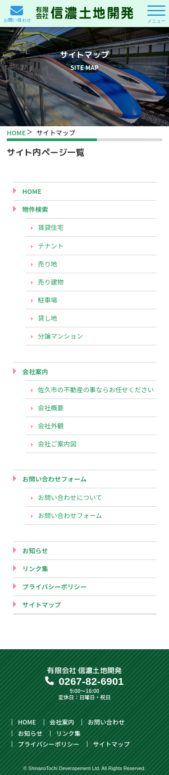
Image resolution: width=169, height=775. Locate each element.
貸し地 (47, 318)
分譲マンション (60, 336)
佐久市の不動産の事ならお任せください (96, 389)
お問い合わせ (106, 722)
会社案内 (35, 371)
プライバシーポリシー (55, 586)
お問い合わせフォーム (55, 479)
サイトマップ (42, 605)
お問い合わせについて (70, 497)
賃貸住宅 (51, 227)
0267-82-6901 (91, 681)
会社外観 (51, 426)
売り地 (47, 264)
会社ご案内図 (57, 444)
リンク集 (35, 568)
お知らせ (35, 550)
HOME (16, 132)
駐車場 (47, 300)
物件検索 (35, 209)
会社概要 (51, 408)
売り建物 (51, 282)
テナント (51, 246)
